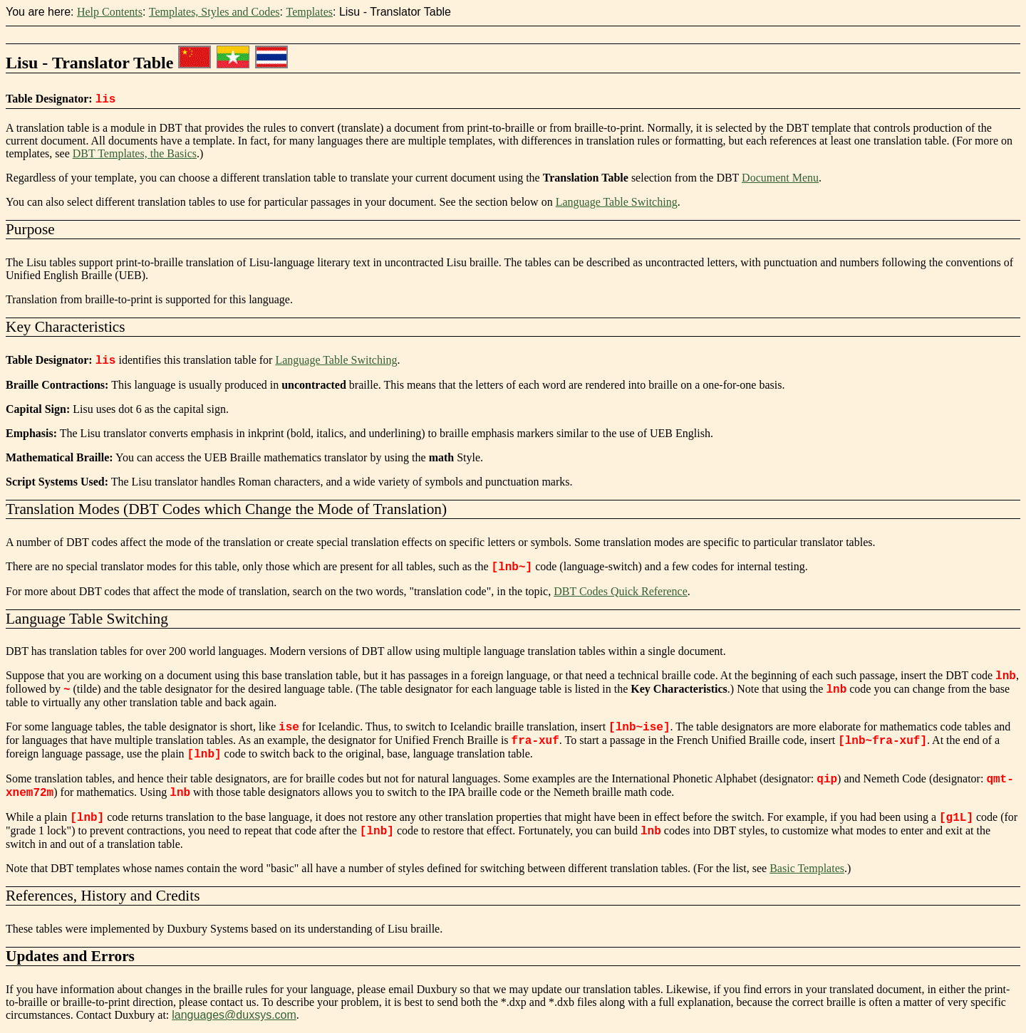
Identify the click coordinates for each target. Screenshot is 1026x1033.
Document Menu (780, 178)
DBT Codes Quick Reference (621, 591)
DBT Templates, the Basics (135, 153)
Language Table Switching (617, 202)
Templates (309, 12)
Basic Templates (807, 868)
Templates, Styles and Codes (214, 12)
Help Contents (109, 12)
